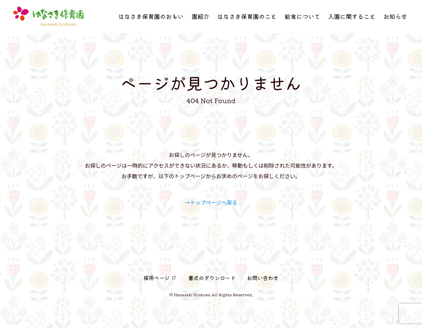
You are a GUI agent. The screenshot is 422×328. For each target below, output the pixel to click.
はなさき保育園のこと (247, 18)
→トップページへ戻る (211, 202)
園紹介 (200, 18)
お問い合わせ (263, 278)
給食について (302, 18)
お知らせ (395, 18)
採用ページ (156, 278)
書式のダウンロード (212, 278)
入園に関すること (351, 18)
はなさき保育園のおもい (151, 18)
